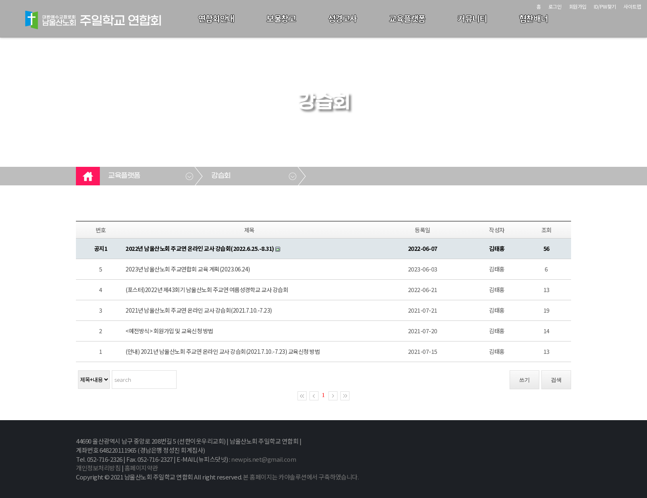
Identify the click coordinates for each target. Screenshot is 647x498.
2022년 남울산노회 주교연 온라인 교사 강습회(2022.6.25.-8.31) (199, 248)
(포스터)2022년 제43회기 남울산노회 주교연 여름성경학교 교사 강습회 (206, 289)
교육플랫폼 (407, 18)
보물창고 (281, 18)
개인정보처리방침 (98, 467)
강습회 (221, 176)
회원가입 (577, 6)
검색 (556, 380)
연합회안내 (216, 18)
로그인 (555, 6)
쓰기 (524, 380)
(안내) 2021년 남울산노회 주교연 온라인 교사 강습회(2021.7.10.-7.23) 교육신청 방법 (222, 351)
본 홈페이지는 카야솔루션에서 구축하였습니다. (301, 476)
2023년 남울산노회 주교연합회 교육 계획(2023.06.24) (187, 269)
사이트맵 (632, 6)
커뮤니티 (472, 18)
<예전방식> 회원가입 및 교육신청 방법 (169, 331)
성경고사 (342, 18)
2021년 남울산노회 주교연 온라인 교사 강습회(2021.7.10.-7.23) (198, 310)
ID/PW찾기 (605, 6)
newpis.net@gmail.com (263, 459)
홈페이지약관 (141, 467)
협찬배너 (533, 18)
